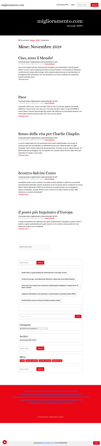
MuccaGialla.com (48, 443)
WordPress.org (57, 361)
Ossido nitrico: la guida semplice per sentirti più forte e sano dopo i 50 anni (44, 272)
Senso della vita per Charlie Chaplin (48, 134)
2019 (37, 40)
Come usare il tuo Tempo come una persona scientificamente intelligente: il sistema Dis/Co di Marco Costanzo (50, 286)
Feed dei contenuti (31, 361)
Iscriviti (78, 316)
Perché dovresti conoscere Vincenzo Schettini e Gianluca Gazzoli (41, 300)
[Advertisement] (38, 432)
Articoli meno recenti (26, 247)
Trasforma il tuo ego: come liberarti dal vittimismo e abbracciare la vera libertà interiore (48, 279)
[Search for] (83, 5)
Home (32, 40)
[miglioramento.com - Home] (12, 5)
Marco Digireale (49, 64)
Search (94, 5)
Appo (73, 5)
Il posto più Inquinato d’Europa (45, 212)
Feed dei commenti (45, 361)
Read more (23, 79)
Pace (22, 97)
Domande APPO (62, 5)
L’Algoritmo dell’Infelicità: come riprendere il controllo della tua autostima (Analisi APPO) (49, 294)
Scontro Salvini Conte (37, 173)
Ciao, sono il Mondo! (35, 58)
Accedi (22, 361)
